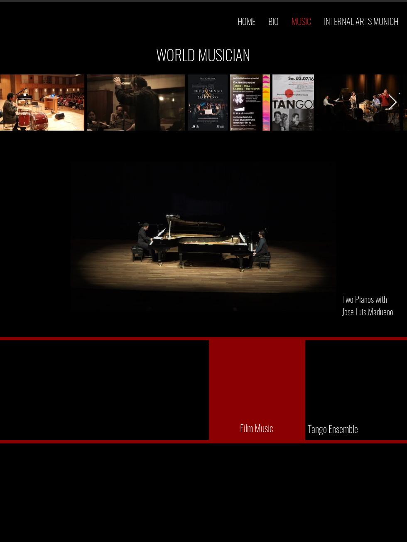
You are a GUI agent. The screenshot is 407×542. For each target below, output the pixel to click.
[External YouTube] (257, 389)
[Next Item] (392, 102)
